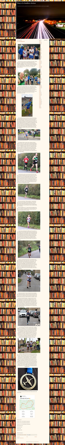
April (39, 54)
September (40, 79)
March (39, 55)
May (39, 70)
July (39, 45)
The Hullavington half (21, 41)
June (39, 65)
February (40, 48)
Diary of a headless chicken (26, 3)
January (40, 49)
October (40, 43)
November (40, 74)
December (40, 50)
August (40, 44)
